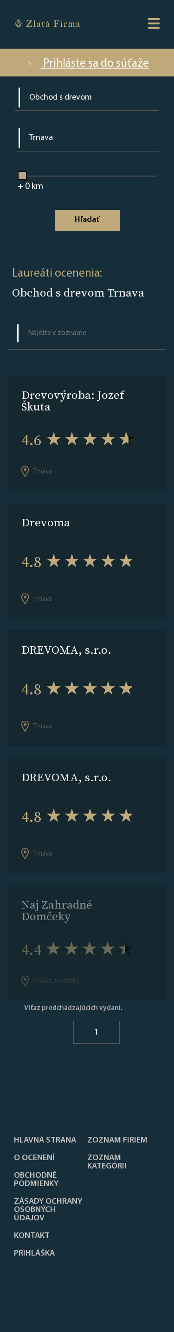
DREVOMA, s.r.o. (66, 650)
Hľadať (87, 219)
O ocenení (34, 1158)
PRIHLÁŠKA (34, 1254)
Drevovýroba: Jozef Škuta (72, 400)
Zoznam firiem (117, 1140)
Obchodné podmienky (36, 1180)
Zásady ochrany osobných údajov (48, 1210)
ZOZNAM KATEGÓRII (107, 1162)
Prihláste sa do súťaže (87, 63)
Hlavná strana (45, 1140)
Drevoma (45, 522)
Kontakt (32, 1236)
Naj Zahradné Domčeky (56, 910)
